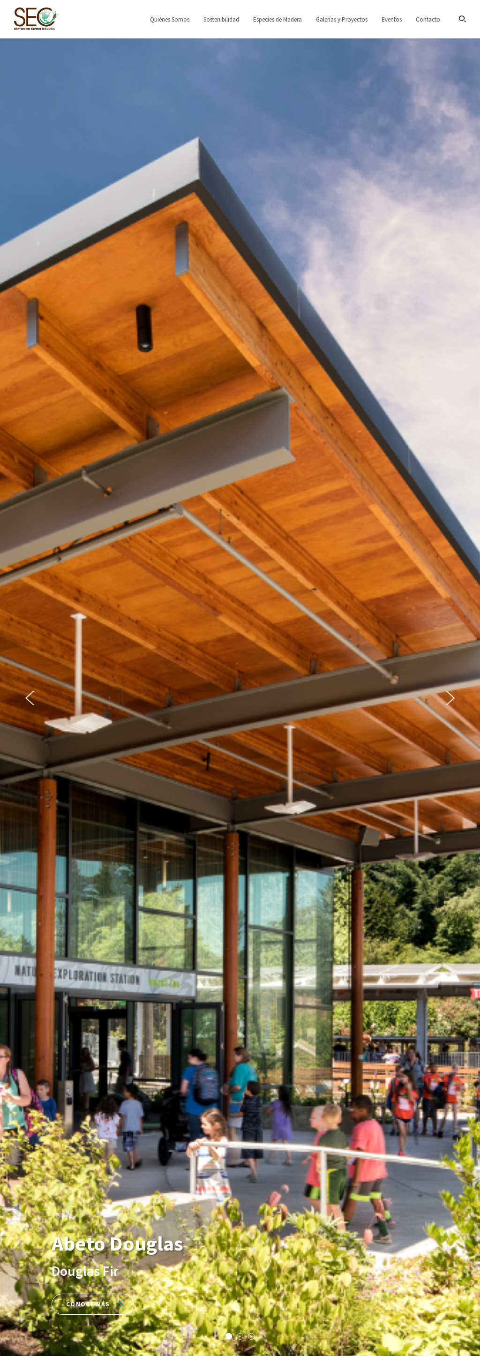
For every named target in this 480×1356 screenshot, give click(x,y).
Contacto (428, 19)
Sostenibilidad (221, 19)
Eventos (392, 19)
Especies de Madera (277, 19)
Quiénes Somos (169, 19)
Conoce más (94, 1304)
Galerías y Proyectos (342, 19)
